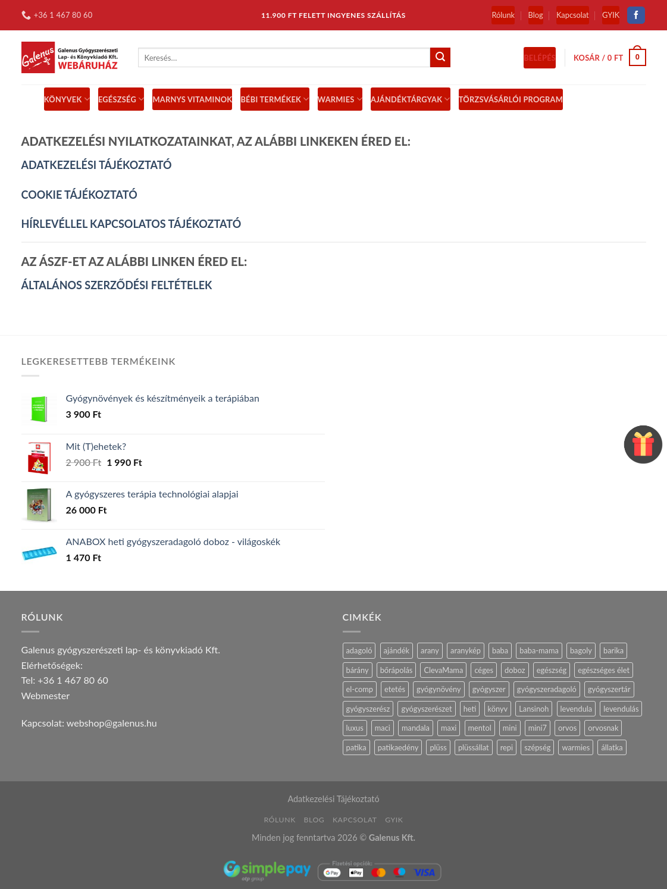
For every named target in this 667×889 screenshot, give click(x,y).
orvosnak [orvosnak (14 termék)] (603, 728)
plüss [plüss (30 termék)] (438, 747)
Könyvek (67, 99)
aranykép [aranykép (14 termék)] (465, 650)
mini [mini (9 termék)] (510, 728)
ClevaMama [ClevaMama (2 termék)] (443, 670)
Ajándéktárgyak (410, 99)
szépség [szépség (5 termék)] (537, 747)
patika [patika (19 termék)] (356, 747)
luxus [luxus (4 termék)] (355, 728)
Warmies (340, 99)
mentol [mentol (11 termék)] (479, 728)
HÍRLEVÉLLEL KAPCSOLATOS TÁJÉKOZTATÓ (131, 223)
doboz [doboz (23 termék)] (515, 670)
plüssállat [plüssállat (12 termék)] (473, 747)
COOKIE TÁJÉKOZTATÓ (79, 194)
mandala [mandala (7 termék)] (416, 728)
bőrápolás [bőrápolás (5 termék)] (396, 670)
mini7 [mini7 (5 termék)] (537, 728)
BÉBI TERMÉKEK (274, 99)
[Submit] (440, 58)
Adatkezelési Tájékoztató (333, 799)
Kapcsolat (572, 15)
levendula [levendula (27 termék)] (576, 708)
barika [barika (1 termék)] (613, 650)
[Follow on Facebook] (636, 15)
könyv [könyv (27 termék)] (498, 708)
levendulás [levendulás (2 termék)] (620, 708)
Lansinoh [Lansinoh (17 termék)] (534, 708)
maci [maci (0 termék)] (382, 728)
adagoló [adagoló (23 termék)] (359, 650)
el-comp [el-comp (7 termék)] (359, 689)
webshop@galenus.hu (112, 722)
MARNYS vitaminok (192, 99)
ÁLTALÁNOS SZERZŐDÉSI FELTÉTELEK (116, 285)
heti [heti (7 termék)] (470, 708)
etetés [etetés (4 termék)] (394, 689)
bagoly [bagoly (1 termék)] (581, 650)
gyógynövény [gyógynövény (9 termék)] (439, 689)
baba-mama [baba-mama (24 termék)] (539, 650)
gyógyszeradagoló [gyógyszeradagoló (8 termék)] (547, 689)
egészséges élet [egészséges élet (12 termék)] (604, 670)
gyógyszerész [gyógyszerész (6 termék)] (368, 708)
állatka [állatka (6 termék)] (611, 747)
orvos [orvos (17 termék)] (567, 728)
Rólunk (503, 15)
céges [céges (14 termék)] (483, 670)
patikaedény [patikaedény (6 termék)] (398, 747)
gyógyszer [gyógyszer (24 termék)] (489, 689)
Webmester (45, 695)
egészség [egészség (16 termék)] (551, 670)
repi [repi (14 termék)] (506, 747)
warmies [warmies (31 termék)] (576, 747)
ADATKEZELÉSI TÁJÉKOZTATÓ (96, 164)
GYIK (610, 15)
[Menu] (28, 99)
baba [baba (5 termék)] (500, 650)
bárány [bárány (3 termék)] (357, 670)
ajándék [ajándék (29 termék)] (396, 650)
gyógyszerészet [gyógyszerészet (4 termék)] (426, 708)
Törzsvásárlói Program (511, 99)
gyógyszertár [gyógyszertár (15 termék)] (609, 689)
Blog (535, 15)
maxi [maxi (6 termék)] (448, 728)
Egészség (121, 99)
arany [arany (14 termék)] (430, 650)
